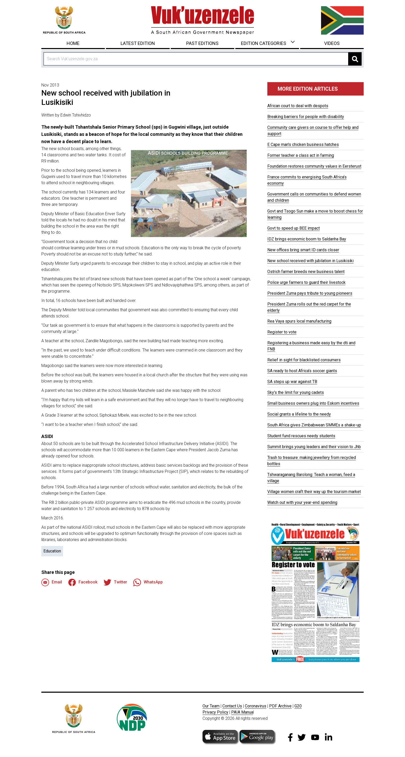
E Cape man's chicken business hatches (303, 144)
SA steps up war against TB (292, 381)
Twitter (115, 582)
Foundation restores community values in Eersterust (314, 166)
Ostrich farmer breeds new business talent (306, 271)
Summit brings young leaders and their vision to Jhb (314, 446)
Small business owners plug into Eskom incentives (313, 403)
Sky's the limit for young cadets (295, 392)
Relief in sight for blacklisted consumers (304, 359)
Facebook (82, 582)
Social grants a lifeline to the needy (299, 414)
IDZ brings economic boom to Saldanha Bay (306, 239)
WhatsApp (148, 582)
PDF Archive (280, 706)
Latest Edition (138, 43)
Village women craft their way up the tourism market (314, 491)
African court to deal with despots (297, 105)
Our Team (211, 706)
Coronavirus (255, 706)
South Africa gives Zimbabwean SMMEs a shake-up (314, 425)
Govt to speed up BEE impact (293, 228)
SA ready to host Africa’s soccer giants (302, 370)
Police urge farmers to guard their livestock (306, 282)
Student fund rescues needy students (301, 435)
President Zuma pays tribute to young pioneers (309, 293)
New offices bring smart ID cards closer (303, 249)
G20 (298, 706)
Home (73, 43)
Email (51, 582)
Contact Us (232, 706)
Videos (332, 43)
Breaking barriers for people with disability (305, 116)
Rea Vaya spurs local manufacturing (299, 321)
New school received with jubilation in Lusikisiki (310, 260)
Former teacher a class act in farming (300, 155)
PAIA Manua (242, 712)
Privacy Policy (215, 712)
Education (52, 551)
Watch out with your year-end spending (302, 502)
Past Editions (202, 43)
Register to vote (282, 332)
